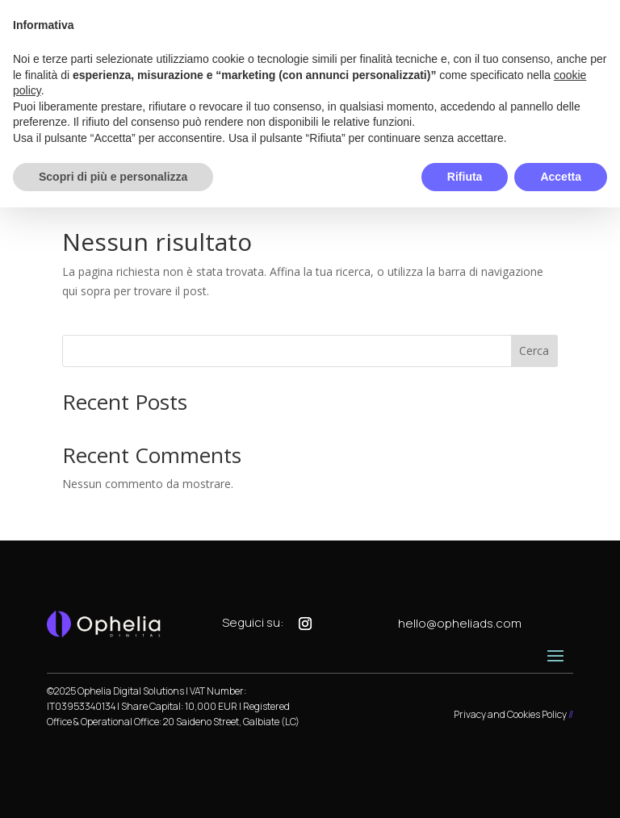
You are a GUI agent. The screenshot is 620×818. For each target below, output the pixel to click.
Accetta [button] (560, 176)
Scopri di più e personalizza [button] (113, 176)
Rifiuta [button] (465, 176)
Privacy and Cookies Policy (510, 714)
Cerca (534, 350)
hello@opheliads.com (460, 623)
